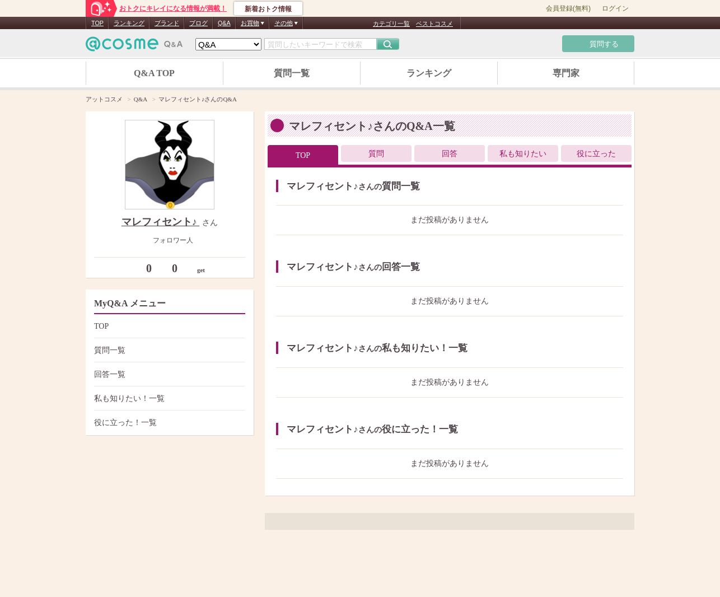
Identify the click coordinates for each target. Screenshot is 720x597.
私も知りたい (522, 154)
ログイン (615, 8)
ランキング (129, 23)
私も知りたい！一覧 (168, 398)
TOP (97, 23)
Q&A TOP (154, 73)
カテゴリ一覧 (391, 23)
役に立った (596, 154)
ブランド (167, 23)
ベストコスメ (434, 23)
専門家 (566, 73)
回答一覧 (168, 374)
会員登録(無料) (568, 8)
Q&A (224, 23)
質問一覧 (292, 73)
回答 (449, 154)
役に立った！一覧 (168, 422)
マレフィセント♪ (160, 221)
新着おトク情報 (268, 9)
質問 (376, 154)
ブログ (198, 23)
